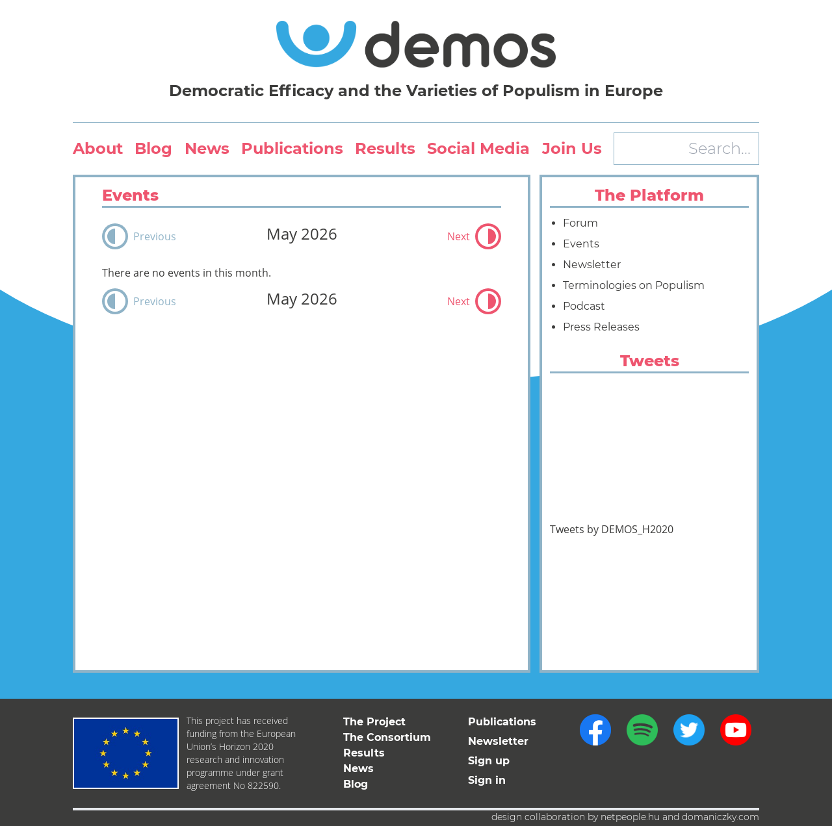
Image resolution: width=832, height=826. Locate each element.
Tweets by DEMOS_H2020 (611, 529)
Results (385, 148)
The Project (374, 722)
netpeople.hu (630, 817)
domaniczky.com (720, 817)
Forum (580, 223)
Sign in (487, 780)
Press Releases (601, 327)
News (207, 148)
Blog (153, 148)
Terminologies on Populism (634, 285)
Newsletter (592, 264)
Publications (292, 148)
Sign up (489, 761)
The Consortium (387, 737)
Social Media (478, 148)
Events (581, 244)
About (98, 148)
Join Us (572, 148)
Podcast (584, 306)
